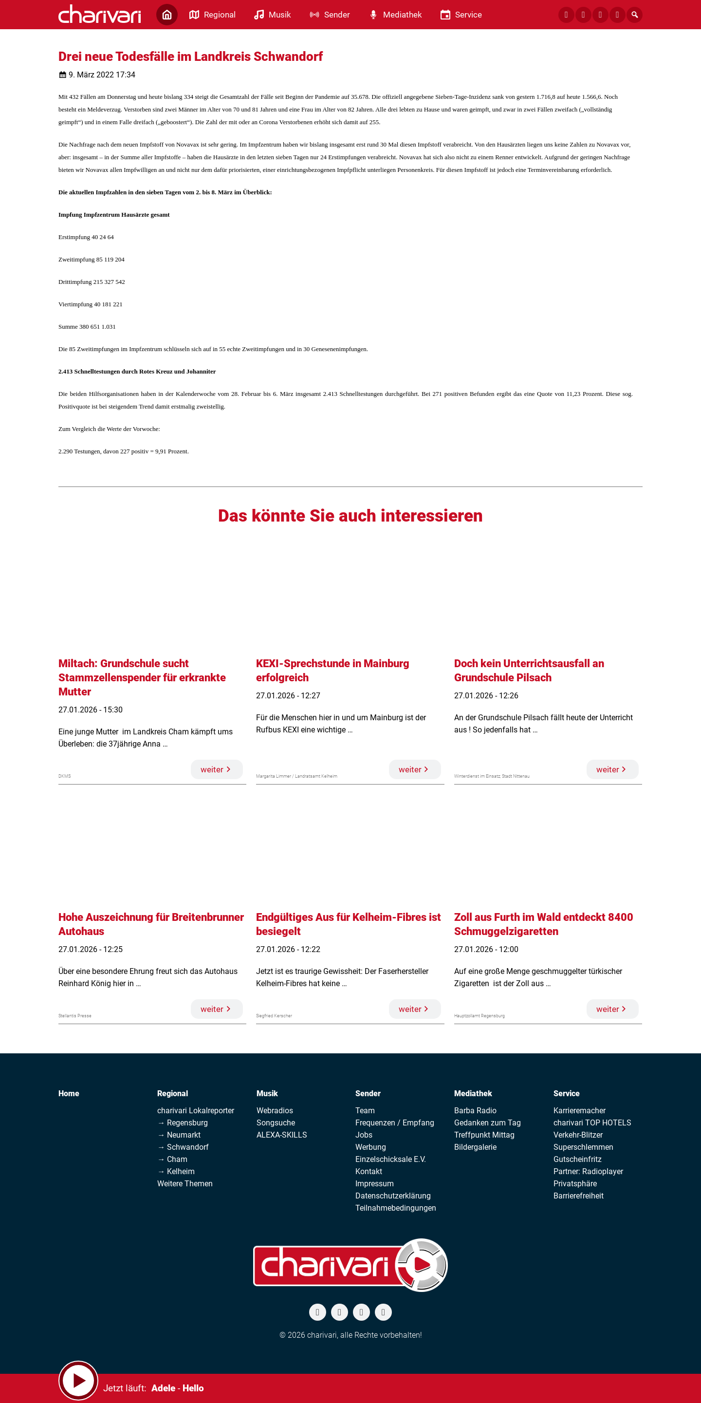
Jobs (363, 1135)
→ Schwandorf (183, 1147)
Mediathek (473, 1093)
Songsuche (276, 1122)
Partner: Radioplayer (588, 1171)
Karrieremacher (579, 1110)
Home (68, 1093)
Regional (172, 1093)
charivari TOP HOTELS (592, 1122)
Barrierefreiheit (578, 1195)
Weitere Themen (185, 1183)
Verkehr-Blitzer (578, 1135)
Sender (368, 1093)
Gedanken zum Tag (487, 1122)
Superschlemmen (583, 1147)
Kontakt (368, 1171)
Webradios (275, 1110)
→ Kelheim (176, 1171)
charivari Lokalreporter (195, 1110)
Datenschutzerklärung (393, 1195)
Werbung (370, 1147)
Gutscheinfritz (577, 1159)
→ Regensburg (182, 1122)
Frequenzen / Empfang (394, 1122)
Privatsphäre (575, 1183)
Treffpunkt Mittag (484, 1135)
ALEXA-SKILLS (282, 1135)
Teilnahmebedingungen (395, 1208)
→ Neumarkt (179, 1135)
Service (566, 1093)
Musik (267, 1093)
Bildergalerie (475, 1147)
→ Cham (172, 1159)
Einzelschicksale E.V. (390, 1159)
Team (365, 1110)
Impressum (374, 1183)
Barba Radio (475, 1110)
